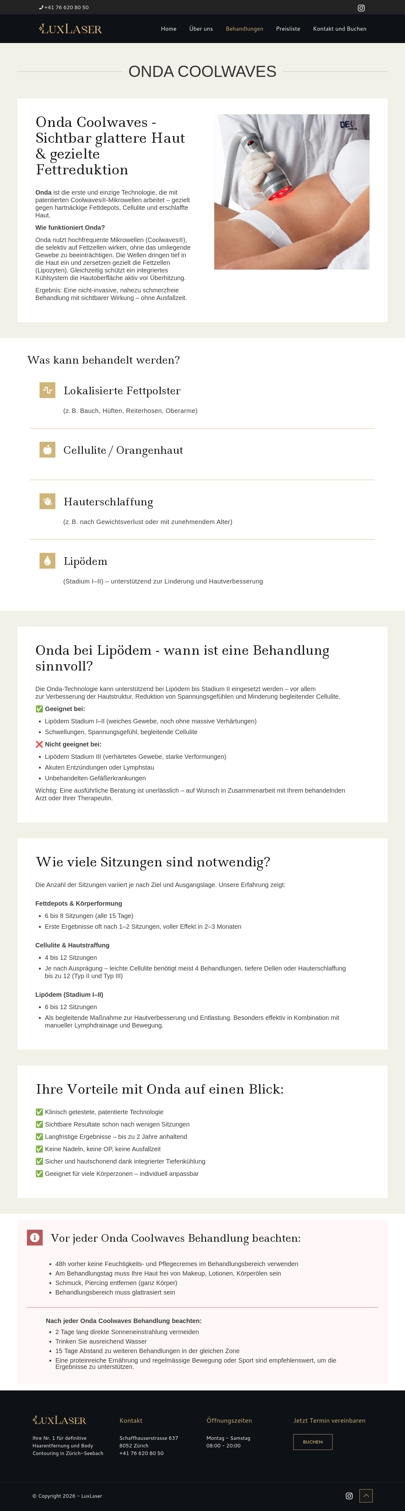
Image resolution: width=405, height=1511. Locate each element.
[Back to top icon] (366, 1495)
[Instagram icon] (361, 7)
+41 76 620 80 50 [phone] (66, 7)
